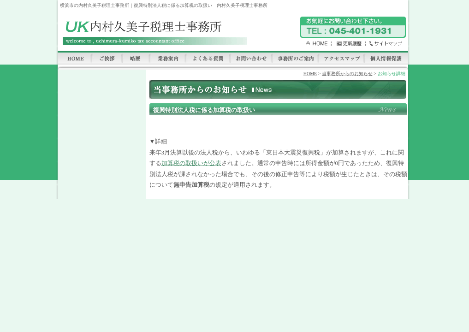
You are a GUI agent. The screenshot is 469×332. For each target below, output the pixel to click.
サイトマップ (383, 43)
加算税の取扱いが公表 (191, 163)
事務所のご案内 (295, 59)
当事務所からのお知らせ (347, 73)
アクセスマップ (341, 59)
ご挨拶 (106, 59)
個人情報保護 (386, 59)
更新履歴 (347, 43)
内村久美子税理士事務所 (153, 33)
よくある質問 (207, 59)
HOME (313, 43)
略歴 (135, 59)
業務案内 (167, 59)
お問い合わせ (251, 59)
